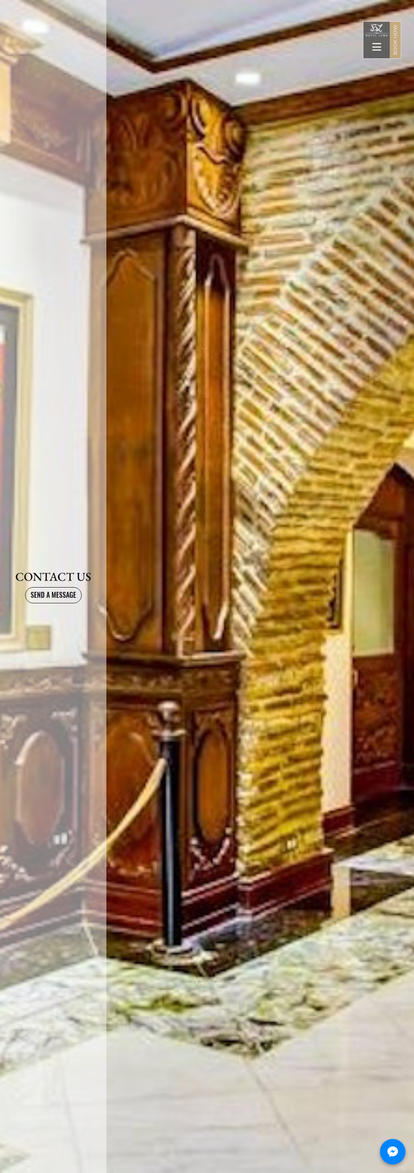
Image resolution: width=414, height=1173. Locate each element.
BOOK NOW (395, 40)
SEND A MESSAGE (53, 595)
